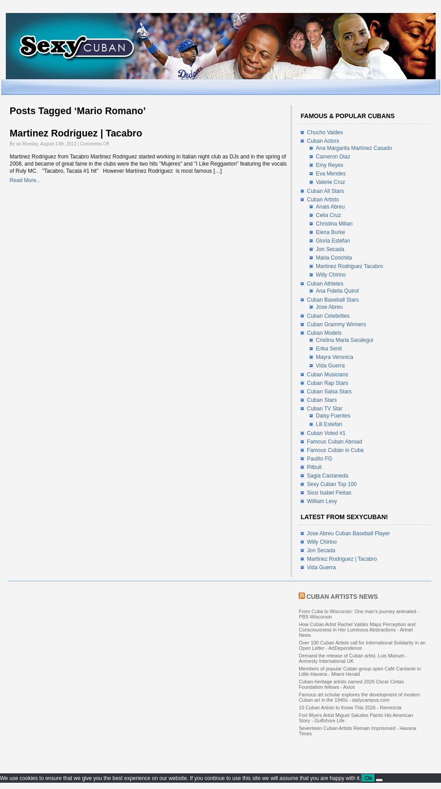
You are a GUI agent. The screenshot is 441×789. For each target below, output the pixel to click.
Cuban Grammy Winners (336, 324)
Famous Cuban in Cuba (335, 450)
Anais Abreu (330, 207)
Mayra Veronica (334, 357)
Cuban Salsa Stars (329, 391)
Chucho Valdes (325, 132)
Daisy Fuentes (333, 416)
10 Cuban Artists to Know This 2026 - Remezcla (350, 707)
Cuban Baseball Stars (333, 300)
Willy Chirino (331, 275)
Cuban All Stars (325, 191)
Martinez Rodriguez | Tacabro (76, 133)
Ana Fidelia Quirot (337, 291)
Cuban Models (324, 333)
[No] (379, 780)
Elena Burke (330, 232)
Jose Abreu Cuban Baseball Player (348, 533)
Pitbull (314, 467)
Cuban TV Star (325, 408)
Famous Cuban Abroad (334, 442)
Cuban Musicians (327, 374)
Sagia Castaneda (327, 476)
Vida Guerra (330, 366)
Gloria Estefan (333, 241)
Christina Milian (334, 224)
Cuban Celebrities (328, 316)
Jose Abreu (329, 307)
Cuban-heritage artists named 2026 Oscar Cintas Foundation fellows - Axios (351, 684)
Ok (368, 778)
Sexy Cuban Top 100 (332, 484)
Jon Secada (330, 249)
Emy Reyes (329, 165)
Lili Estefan (329, 424)
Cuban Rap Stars (327, 383)
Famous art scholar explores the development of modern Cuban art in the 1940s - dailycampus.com (359, 697)
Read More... (25, 180)
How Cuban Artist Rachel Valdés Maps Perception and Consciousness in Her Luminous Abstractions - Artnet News (357, 630)
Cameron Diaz (333, 157)
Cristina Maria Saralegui (344, 340)
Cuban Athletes (325, 284)
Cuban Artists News (342, 596)
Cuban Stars (322, 400)
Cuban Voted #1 (326, 433)
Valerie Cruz (330, 182)
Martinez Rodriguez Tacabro (349, 266)
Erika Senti (329, 348)
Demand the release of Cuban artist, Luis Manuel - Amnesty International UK (353, 658)
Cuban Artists (323, 199)
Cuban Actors (323, 141)
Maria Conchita (334, 258)
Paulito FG (320, 459)
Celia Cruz (328, 215)
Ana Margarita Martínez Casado (354, 148)
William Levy (322, 501)
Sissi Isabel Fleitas (329, 493)
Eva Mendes (331, 174)
